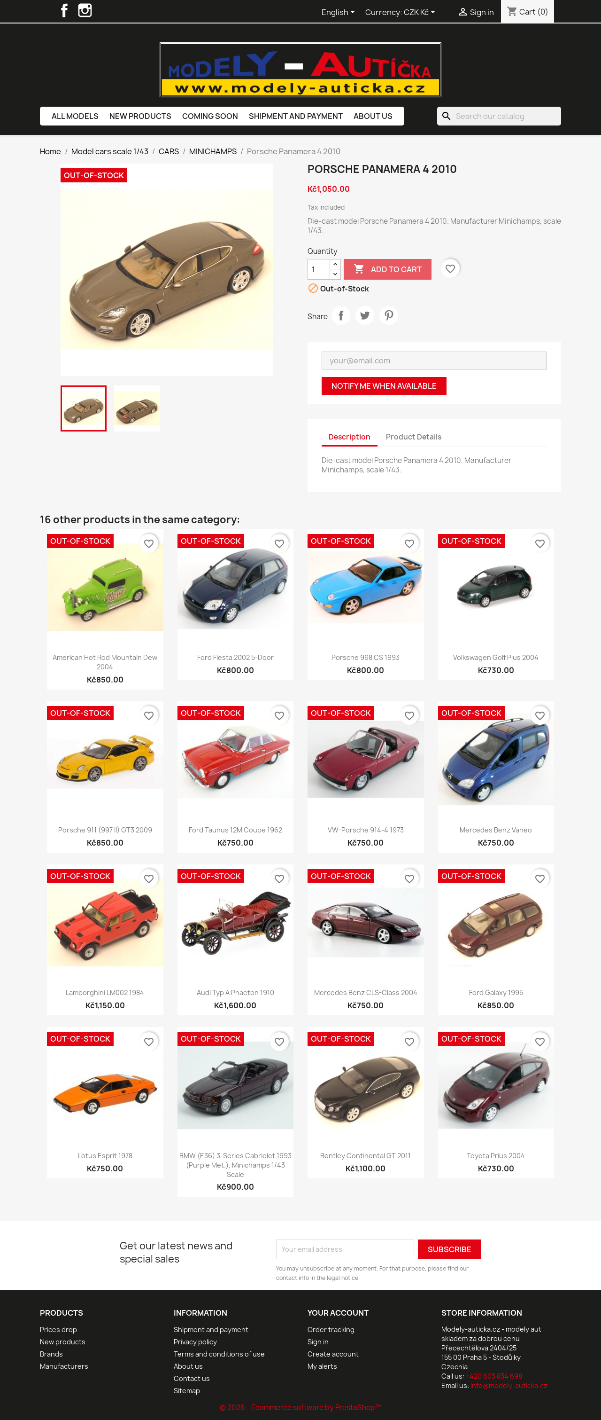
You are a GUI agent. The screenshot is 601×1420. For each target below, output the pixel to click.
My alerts (322, 1366)
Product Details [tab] (413, 437)
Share (340, 315)
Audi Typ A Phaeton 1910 (235, 992)
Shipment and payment (296, 116)
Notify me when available (384, 386)
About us (373, 116)
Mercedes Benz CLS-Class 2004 (365, 992)
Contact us (192, 1378)
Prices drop (58, 1329)
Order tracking (331, 1329)
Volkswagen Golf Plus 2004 (496, 657)
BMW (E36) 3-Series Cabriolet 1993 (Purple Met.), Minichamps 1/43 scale (235, 1165)
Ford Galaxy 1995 (496, 992)
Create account (333, 1353)
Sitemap (187, 1390)
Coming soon (210, 116)
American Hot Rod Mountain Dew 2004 (105, 662)
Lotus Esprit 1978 (105, 1155)
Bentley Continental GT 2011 (365, 1155)
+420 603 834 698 (494, 1376)
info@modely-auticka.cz (508, 1385)
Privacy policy (195, 1341)
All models (75, 116)
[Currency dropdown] (421, 12)
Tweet (364, 315)
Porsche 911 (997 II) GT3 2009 (105, 829)
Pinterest (388, 315)
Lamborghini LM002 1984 (105, 992)
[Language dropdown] (340, 12)
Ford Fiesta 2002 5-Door (235, 657)
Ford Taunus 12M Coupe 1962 (235, 829)
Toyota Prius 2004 (496, 1155)
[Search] (499, 116)
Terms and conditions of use (219, 1353)
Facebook (64, 10)
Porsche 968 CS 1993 (365, 657)
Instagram (85, 10)
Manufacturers (64, 1366)
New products (140, 116)
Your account (338, 1313)
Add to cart (388, 269)
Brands (51, 1353)
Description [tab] (349, 437)
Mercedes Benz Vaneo (496, 829)
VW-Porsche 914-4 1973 (366, 829)
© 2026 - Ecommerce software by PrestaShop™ (301, 1407)
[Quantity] (319, 269)
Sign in (318, 1341)
